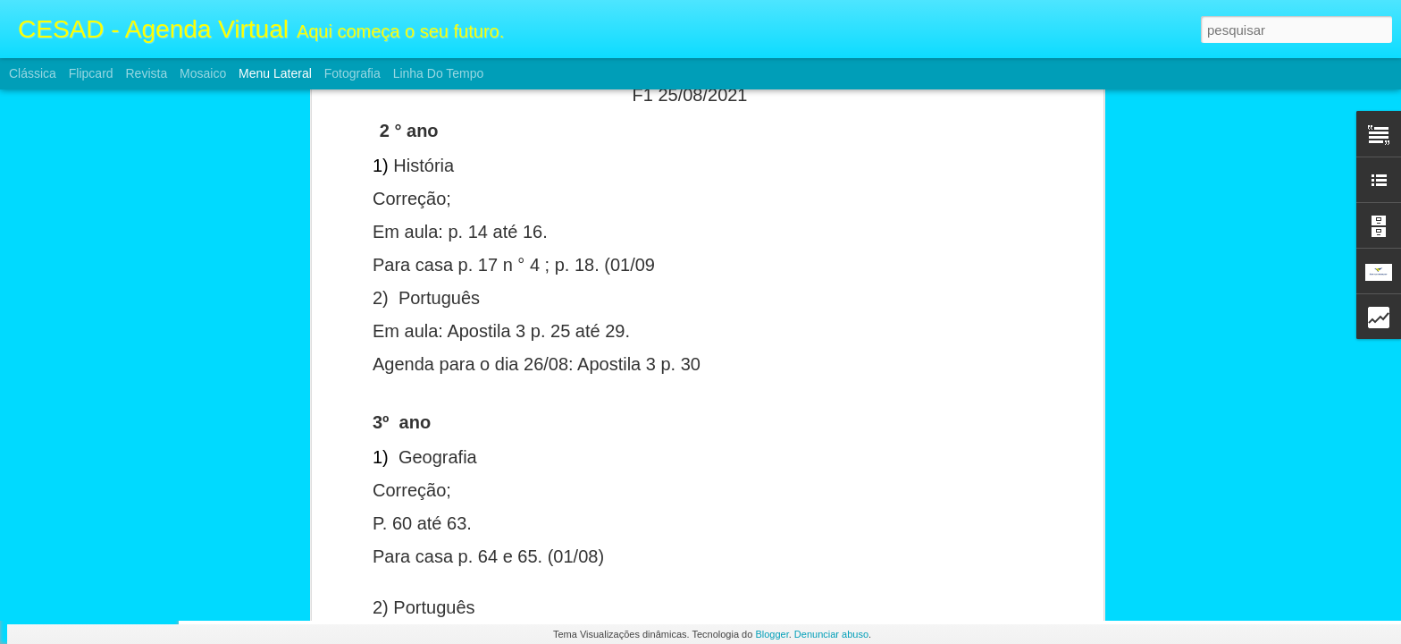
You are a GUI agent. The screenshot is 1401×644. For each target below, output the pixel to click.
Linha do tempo (438, 73)
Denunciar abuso (831, 634)
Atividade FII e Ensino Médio (112, 471)
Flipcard (91, 73)
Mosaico (203, 73)
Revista (146, 73)
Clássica (32, 73)
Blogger (771, 634)
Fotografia (352, 73)
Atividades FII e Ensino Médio (115, 431)
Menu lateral (275, 73)
